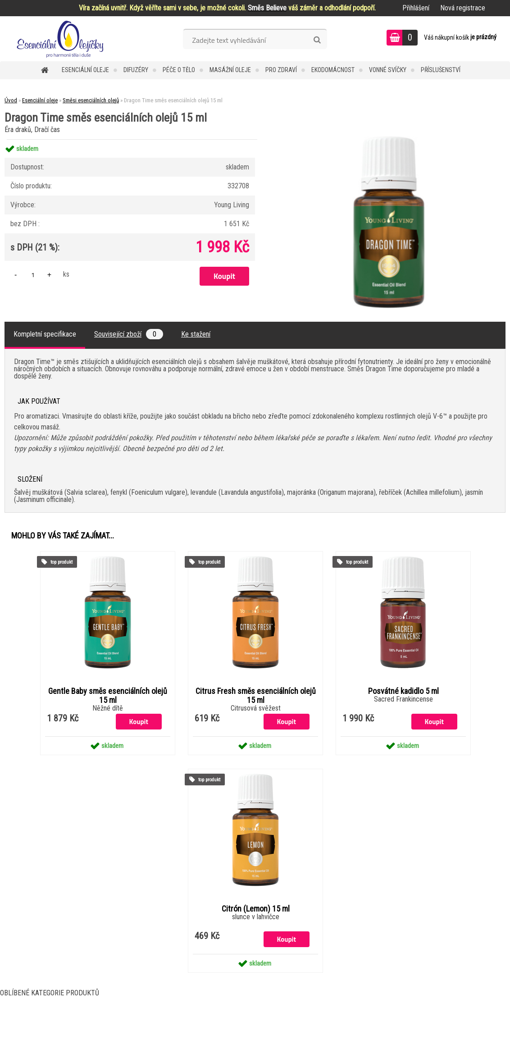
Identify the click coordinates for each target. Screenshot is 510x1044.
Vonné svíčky (387, 69)
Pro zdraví (281, 69)
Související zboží (128, 334)
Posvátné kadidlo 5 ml (403, 691)
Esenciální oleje (85, 69)
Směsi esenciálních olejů (91, 100)
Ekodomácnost (333, 69)
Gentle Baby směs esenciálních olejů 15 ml (107, 696)
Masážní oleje (230, 69)
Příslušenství (440, 69)
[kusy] (32, 275)
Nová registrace (462, 8)
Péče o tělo (179, 69)
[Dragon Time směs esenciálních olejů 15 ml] (389, 139)
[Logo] (62, 38)
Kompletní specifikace (45, 334)
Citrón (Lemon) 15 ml (256, 908)
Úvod (11, 100)
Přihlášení (415, 8)
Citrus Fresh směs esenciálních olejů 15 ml (256, 696)
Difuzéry (135, 69)
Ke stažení (195, 334)
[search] (317, 40)
